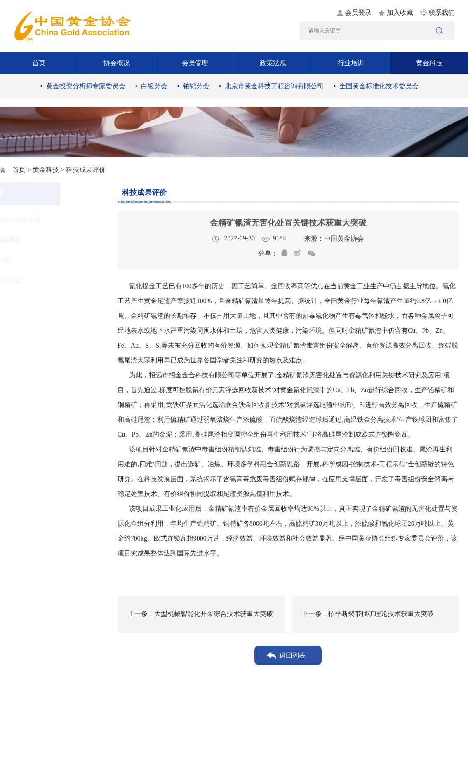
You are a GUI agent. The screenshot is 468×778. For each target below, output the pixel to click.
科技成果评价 (45, 240)
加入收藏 (400, 12)
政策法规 (273, 62)
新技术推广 (42, 260)
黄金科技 (429, 62)
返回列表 (292, 655)
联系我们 (441, 12)
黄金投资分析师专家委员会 (85, 85)
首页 (38, 62)
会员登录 (358, 12)
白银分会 (154, 85)
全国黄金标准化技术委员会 (379, 85)
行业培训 (351, 62)
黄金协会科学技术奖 (55, 219)
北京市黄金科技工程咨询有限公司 (274, 85)
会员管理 (195, 62)
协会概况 (116, 62)
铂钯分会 (196, 85)
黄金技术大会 (45, 280)
